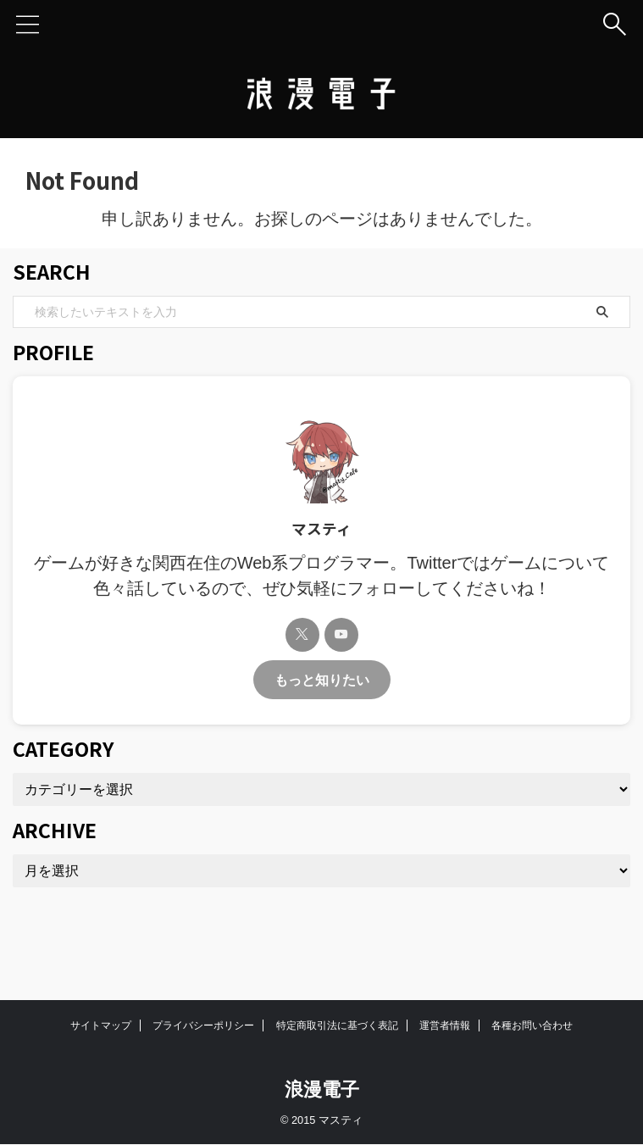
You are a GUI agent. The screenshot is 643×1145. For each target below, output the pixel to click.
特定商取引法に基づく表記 (337, 1025)
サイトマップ (100, 1025)
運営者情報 (444, 1025)
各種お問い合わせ (532, 1025)
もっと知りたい (322, 679)
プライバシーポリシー (203, 1025)
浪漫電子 (322, 1089)
